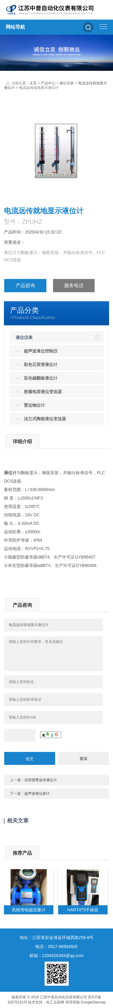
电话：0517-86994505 (56, 946)
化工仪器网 (55, 1002)
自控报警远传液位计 (40, 780)
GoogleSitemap (93, 1002)
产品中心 (48, 83)
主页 (33, 83)
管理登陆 (72, 1002)
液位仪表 (66, 83)
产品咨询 (25, 285)
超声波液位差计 (37, 793)
